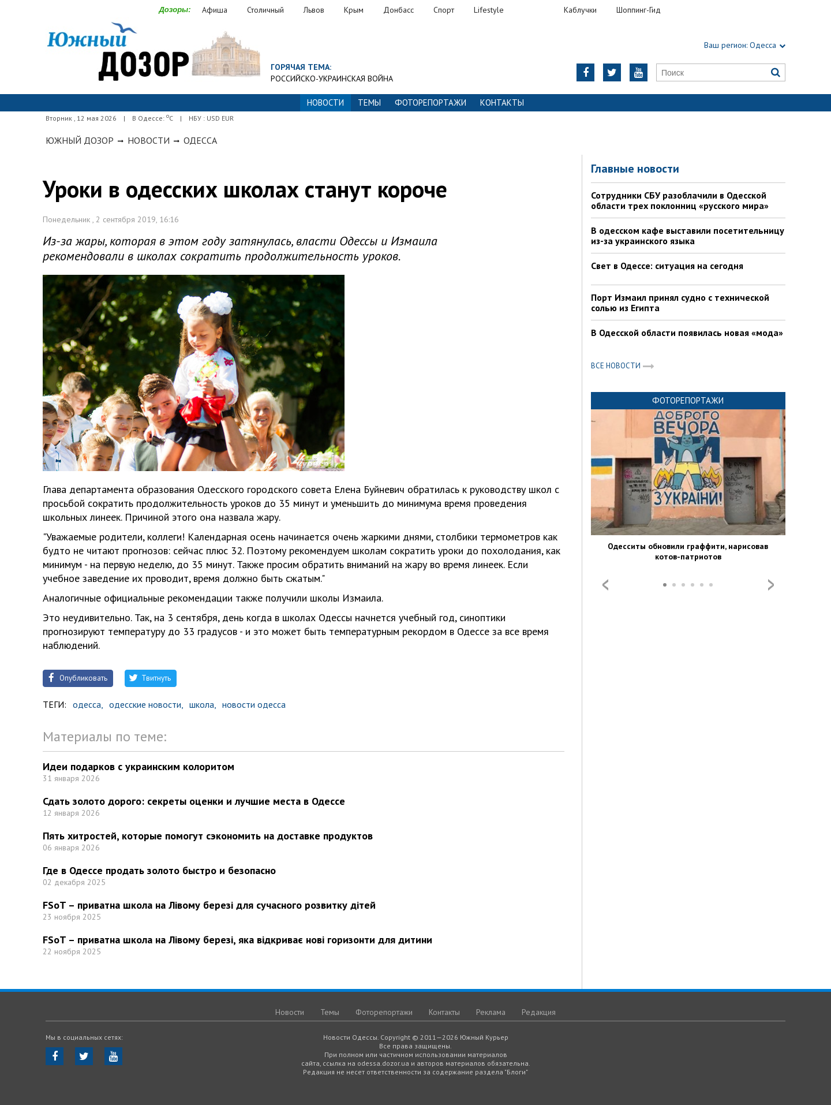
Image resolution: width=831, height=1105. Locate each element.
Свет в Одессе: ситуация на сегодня (667, 265)
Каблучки (580, 10)
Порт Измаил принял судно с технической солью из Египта (680, 302)
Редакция (539, 1012)
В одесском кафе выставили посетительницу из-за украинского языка (687, 236)
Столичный (265, 10)
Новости (149, 140)
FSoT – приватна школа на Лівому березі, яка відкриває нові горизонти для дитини (237, 939)
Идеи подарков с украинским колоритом (138, 766)
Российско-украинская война (332, 78)
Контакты (502, 102)
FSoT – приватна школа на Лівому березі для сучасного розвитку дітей (209, 905)
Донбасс (398, 10)
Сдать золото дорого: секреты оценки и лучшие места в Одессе (194, 801)
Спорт (443, 10)
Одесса (200, 140)
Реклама (491, 1012)
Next (771, 585)
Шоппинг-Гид (638, 10)
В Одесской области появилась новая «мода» (687, 332)
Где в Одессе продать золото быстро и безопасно (159, 870)
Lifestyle (489, 10)
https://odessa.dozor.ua (153, 53)
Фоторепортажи (430, 102)
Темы (369, 102)
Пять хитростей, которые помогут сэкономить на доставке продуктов (208, 835)
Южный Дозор (80, 140)
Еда (539, 10)
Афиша (214, 10)
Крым (354, 10)
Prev (605, 585)
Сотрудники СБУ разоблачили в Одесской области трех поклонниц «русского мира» (680, 200)
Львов (314, 10)
